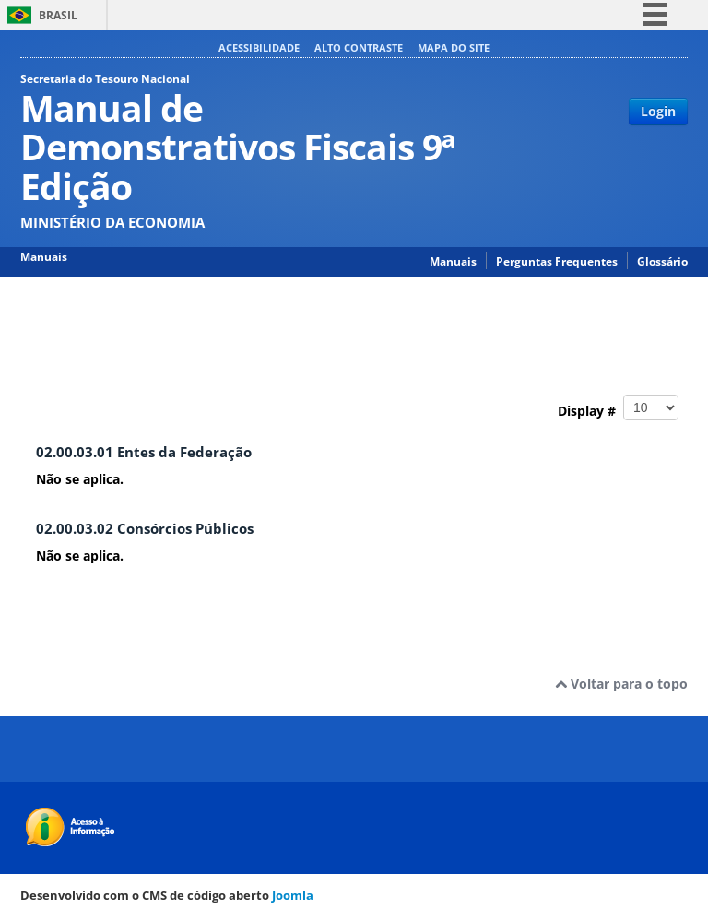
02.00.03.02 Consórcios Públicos (145, 528)
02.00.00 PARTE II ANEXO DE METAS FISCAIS (395, 314)
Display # (618, 407)
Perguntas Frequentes (557, 261)
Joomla (292, 895)
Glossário (662, 261)
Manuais (453, 261)
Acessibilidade (259, 47)
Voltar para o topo (621, 683)
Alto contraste (358, 47)
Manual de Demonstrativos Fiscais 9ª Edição (152, 314)
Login (658, 111)
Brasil (58, 15)
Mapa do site (454, 47)
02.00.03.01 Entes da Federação (144, 452)
